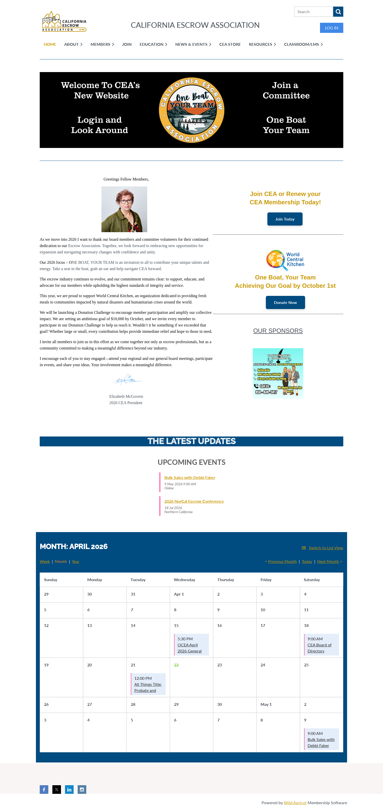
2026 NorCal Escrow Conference (194, 501)
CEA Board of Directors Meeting (320, 650)
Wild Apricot (295, 802)
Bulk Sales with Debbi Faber (189, 477)
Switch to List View (326, 547)
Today (307, 561)
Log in (331, 27)
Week (45, 561)
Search (338, 12)
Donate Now (285, 302)
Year (75, 561)
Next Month (328, 561)
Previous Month (282, 561)
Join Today (284, 218)
